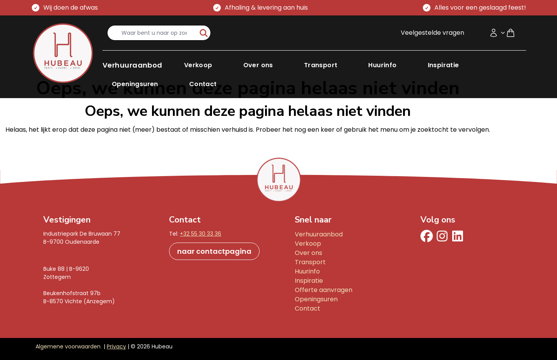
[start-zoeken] (203, 33)
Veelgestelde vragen (432, 32)
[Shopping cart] (513, 32)
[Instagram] (442, 236)
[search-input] (152, 33)
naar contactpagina (214, 251)
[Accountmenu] (497, 32)
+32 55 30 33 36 (200, 234)
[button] (132, 65)
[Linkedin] (457, 236)
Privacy (116, 346)
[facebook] (426, 236)
